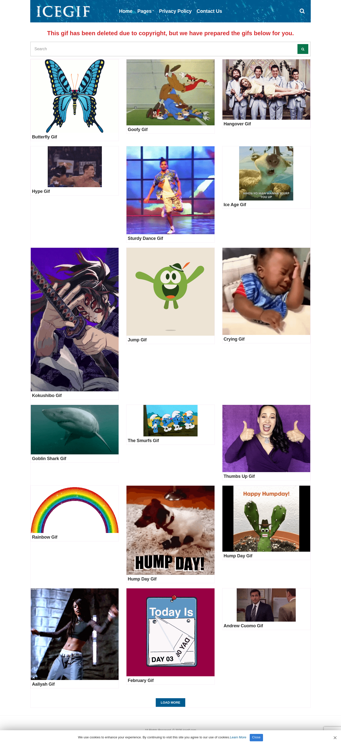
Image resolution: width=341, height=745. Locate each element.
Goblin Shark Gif (49, 458)
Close (256, 737)
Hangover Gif (237, 123)
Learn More (238, 737)
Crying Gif (234, 339)
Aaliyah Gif (43, 684)
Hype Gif (41, 191)
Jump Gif (137, 339)
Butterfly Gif (44, 136)
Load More (170, 702)
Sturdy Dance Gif (145, 238)
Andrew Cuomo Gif (243, 625)
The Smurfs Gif (143, 440)
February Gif (141, 680)
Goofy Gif (137, 129)
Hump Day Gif (142, 579)
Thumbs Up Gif (239, 476)
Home (125, 11)
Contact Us (209, 11)
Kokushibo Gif (47, 395)
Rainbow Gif (44, 537)
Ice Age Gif (235, 204)
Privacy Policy (175, 11)
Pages (144, 11)
